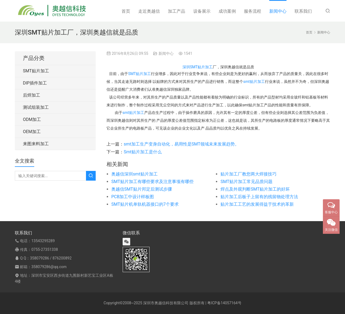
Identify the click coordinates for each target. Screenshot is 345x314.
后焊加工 (31, 95)
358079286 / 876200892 (50, 258)
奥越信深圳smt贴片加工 (134, 174)
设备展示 (202, 11)
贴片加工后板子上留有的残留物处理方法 (259, 196)
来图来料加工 (36, 143)
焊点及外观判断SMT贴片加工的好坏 (255, 189)
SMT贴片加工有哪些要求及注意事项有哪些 (152, 181)
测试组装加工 (36, 107)
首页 (126, 11)
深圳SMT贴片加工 (197, 67)
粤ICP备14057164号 (224, 303)
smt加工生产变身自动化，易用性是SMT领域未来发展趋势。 (181, 144)
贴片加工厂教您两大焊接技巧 (248, 174)
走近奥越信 (149, 11)
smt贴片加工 (254, 81)
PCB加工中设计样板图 (132, 196)
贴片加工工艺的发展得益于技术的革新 (257, 204)
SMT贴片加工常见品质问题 (246, 181)
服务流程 (252, 11)
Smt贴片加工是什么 (143, 151)
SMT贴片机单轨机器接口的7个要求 (145, 204)
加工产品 (176, 11)
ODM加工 (32, 119)
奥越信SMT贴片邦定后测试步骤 (141, 189)
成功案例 (227, 11)
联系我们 (303, 11)
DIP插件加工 (35, 83)
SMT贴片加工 (139, 74)
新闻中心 (278, 11)
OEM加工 (32, 131)
